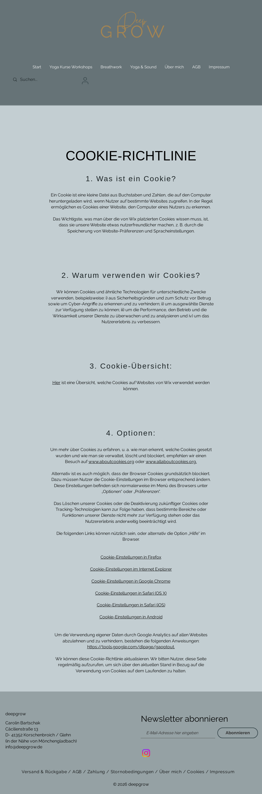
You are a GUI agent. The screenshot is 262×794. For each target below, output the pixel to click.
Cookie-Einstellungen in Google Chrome (130, 581)
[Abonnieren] (237, 733)
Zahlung (96, 771)
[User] (85, 80)
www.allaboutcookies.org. (171, 461)
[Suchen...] (34, 80)
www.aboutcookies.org (111, 461)
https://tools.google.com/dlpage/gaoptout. (131, 646)
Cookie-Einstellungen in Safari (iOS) (131, 604)
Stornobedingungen (132, 771)
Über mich (170, 771)
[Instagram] (146, 753)
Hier (56, 382)
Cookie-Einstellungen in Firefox (131, 557)
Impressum (222, 771)
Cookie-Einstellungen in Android (131, 616)
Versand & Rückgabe (45, 771)
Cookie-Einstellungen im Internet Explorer (131, 569)
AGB (77, 771)
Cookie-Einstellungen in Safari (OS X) (131, 593)
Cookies (196, 771)
